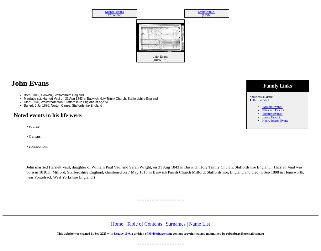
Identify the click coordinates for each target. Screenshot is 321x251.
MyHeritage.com (159, 233)
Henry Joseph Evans (275, 120)
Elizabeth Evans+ (273, 110)
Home (117, 224)
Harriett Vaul (261, 100)
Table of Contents (144, 224)
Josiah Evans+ (271, 117)
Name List (199, 224)
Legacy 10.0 (122, 233)
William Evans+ (272, 107)
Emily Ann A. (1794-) (206, 13)
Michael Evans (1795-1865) (114, 13)
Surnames (176, 224)
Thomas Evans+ (272, 113)
